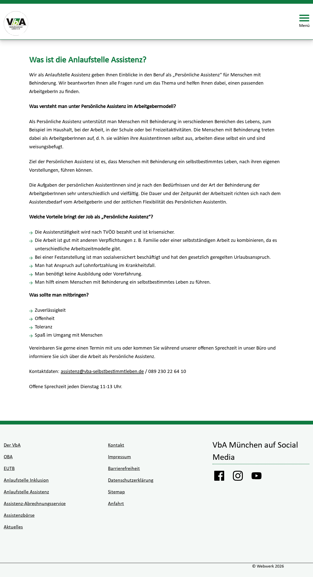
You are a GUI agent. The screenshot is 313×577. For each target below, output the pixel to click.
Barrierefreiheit (124, 468)
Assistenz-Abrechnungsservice (35, 503)
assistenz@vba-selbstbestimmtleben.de (102, 371)
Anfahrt (116, 503)
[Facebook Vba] (219, 477)
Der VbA (12, 445)
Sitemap (116, 492)
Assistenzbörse (19, 515)
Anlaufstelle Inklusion (26, 480)
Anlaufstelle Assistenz (26, 492)
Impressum (119, 457)
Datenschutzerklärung (130, 480)
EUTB (9, 468)
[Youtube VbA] (256, 477)
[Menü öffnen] (304, 22)
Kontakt (116, 445)
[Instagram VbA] (238, 477)
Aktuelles (13, 527)
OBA (8, 457)
